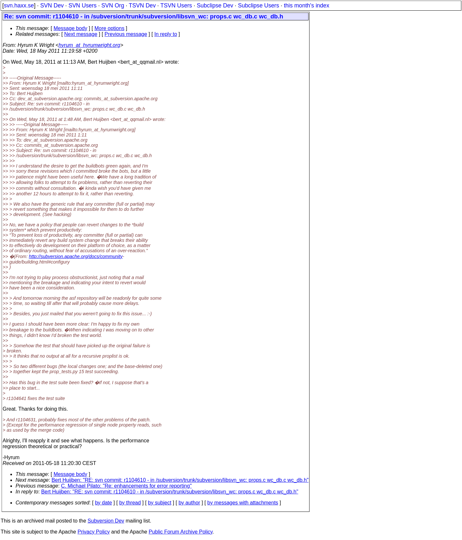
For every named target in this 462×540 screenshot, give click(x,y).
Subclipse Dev (215, 5)
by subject (159, 502)
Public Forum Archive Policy (180, 532)
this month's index (306, 5)
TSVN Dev (142, 5)
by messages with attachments (242, 502)
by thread (130, 502)
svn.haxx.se (19, 5)
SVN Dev (51, 5)
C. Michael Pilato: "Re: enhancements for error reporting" (126, 486)
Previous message (126, 34)
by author (189, 502)
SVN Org (112, 5)
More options (110, 28)
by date (103, 502)
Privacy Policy (93, 532)
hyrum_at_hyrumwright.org (89, 45)
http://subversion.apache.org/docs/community (76, 256)
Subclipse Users (258, 5)
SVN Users (82, 5)
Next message (80, 34)
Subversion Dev (106, 521)
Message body (70, 28)
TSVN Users (176, 5)
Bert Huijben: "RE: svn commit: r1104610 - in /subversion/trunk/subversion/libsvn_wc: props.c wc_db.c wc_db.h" (180, 480)
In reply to (165, 34)
